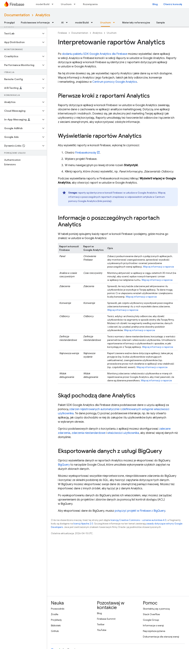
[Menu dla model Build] (53, 4)
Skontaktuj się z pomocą (156, 608)
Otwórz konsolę (172, 4)
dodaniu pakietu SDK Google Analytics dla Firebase (94, 54)
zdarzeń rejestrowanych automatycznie (94, 409)
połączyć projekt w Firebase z (140, 511)
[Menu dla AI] (68, 22)
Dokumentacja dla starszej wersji (161, 636)
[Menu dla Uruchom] (75, 4)
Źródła (54, 614)
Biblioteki (56, 625)
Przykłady (56, 619)
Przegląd (9, 22)
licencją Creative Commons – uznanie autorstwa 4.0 (138, 520)
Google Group (151, 619)
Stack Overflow (151, 614)
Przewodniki (57, 608)
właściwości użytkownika (123, 433)
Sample (160, 22)
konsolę (85, 152)
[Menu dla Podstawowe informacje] (54, 22)
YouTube (101, 630)
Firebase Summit (106, 618)
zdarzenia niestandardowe (88, 433)
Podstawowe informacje (35, 22)
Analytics (42, 15)
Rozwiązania (90, 4)
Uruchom (66, 4)
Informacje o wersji (153, 625)
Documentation (17, 15)
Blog (155, 4)
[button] (20, 33)
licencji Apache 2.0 (83, 523)
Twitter (100, 624)
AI (62, 22)
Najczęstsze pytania (154, 631)
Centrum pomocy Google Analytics (114, 82)
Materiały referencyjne (136, 22)
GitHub (55, 631)
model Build (42, 4)
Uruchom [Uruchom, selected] (105, 22)
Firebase (62, 32)
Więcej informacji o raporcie (158, 266)
